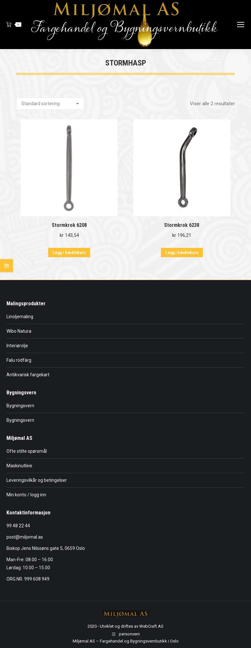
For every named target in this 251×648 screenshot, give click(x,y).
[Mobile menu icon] (241, 24)
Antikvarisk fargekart (27, 374)
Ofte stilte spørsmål (26, 451)
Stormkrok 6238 (181, 225)
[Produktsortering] (50, 103)
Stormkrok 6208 (69, 225)
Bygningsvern (20, 405)
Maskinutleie (19, 465)
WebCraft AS (151, 626)
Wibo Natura (18, 331)
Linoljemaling (19, 316)
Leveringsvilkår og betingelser (36, 480)
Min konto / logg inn (26, 494)
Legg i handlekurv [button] (69, 252)
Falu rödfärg (18, 360)
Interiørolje (17, 345)
